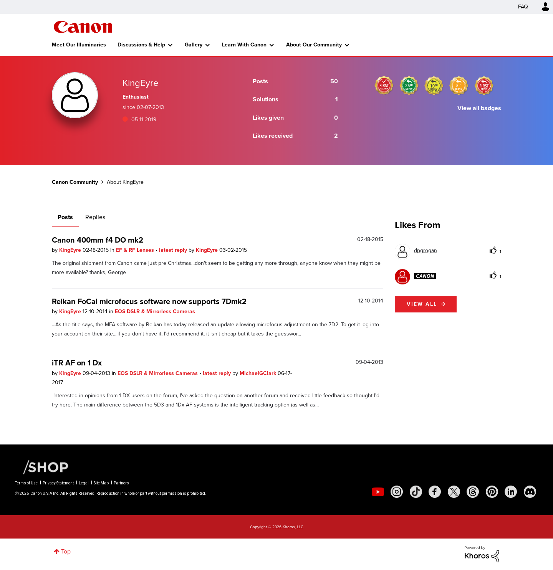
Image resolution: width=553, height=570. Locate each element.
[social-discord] (530, 492)
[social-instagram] (397, 492)
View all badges (479, 108)
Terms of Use (26, 483)
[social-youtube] (378, 492)
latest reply (174, 250)
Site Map (101, 483)
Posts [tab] (65, 217)
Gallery (193, 45)
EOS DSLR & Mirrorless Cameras (155, 311)
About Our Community (314, 45)
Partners (121, 483)
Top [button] (66, 551)
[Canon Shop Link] (42, 466)
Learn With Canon (244, 45)
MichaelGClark (259, 373)
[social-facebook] (435, 492)
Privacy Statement (58, 483)
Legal (84, 483)
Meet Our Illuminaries (79, 45)
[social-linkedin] (511, 492)
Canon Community (83, 26)
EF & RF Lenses (136, 250)
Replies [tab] (95, 217)
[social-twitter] (454, 492)
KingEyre (71, 250)
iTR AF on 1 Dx (77, 362)
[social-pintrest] (492, 492)
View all (422, 304)
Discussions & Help (141, 45)
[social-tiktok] (416, 492)
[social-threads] (473, 492)
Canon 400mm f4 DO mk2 (97, 240)
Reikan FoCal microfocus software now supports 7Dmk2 (149, 301)
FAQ (523, 7)
